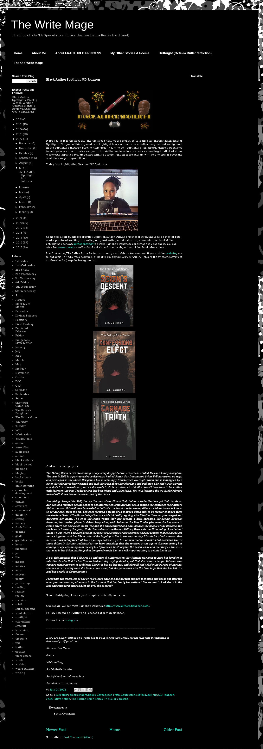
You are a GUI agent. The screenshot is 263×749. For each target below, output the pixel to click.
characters (22, 497)
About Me (39, 53)
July (154, 694)
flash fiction (23, 527)
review (19, 595)
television (21, 630)
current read (66, 247)
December (25, 143)
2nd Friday (22, 269)
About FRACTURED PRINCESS (78, 53)
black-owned (23, 464)
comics (19, 501)
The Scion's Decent (116, 698)
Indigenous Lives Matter (23, 342)
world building (25, 668)
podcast (20, 574)
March (23, 202)
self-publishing (25, 608)
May (22, 192)
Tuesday (20, 426)
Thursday (21, 421)
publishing (22, 583)
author (19, 456)
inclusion (21, 548)
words (19, 660)
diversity (21, 514)
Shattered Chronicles (22, 404)
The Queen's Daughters (23, 412)
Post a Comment (64, 713)
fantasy (20, 523)
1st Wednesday (25, 265)
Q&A (18, 385)
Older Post (173, 730)
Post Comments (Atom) (78, 737)
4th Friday (22, 282)
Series (19, 398)
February (25, 207)
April (23, 197)
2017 (19, 237)
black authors (78, 694)
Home (18, 53)
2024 (19, 129)
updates (20, 651)
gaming (20, 531)
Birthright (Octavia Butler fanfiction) (185, 53)
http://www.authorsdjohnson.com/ (127, 606)
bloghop (20, 473)
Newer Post (56, 730)
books (92, 694)
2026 (19, 119)
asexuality (22, 447)
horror (19, 544)
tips (17, 643)
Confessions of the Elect (136, 694)
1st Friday (62, 694)
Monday (20, 368)
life (17, 557)
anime (19, 443)
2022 (19, 139)
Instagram (71, 620)
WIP (18, 430)
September (26, 158)
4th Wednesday (25, 286)
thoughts (21, 638)
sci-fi (18, 604)
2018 (19, 232)
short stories (23, 613)
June (22, 187)
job (17, 553)
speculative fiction (58, 698)
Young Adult (23, 438)
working (20, 664)
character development (23, 492)
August (24, 163)
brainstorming (24, 485)
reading (20, 587)
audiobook (22, 451)
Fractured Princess (21, 330)
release (19, 591)
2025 (19, 124)
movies (20, 566)
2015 (19, 247)
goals (18, 536)
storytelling (22, 621)
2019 (19, 227)
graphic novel (24, 540)
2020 (19, 223)
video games (23, 655)
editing (19, 519)
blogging (21, 468)
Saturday (21, 390)
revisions (21, 600)
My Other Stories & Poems (129, 53)
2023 (19, 134)
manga (19, 561)
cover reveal (23, 510)
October (24, 153)
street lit (20, 625)
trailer (19, 647)
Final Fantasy (24, 324)
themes (20, 634)
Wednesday (23, 434)
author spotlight (84, 244)
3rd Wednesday (25, 278)
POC (18, 381)
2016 (19, 242)
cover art (21, 506)
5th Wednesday (25, 291)
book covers (23, 477)
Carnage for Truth (108, 694)
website (171, 253)
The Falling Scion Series (87, 698)
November (26, 148)
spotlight (21, 617)
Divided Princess (26, 315)
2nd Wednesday (25, 274)
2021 (19, 218)
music (19, 570)
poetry (19, 578)
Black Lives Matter (22, 306)
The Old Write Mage (28, 62)
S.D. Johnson (166, 694)
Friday (19, 335)
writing (20, 673)
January (24, 212)
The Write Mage (52, 24)
